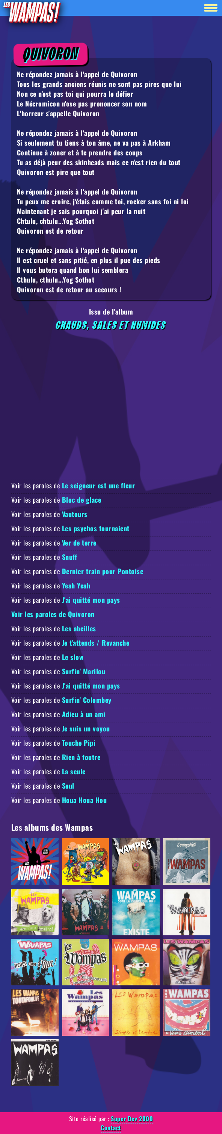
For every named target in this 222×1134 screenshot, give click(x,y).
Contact (111, 1127)
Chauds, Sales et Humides (111, 325)
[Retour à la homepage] (31, 12)
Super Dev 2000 (132, 1118)
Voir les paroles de (73, 485)
